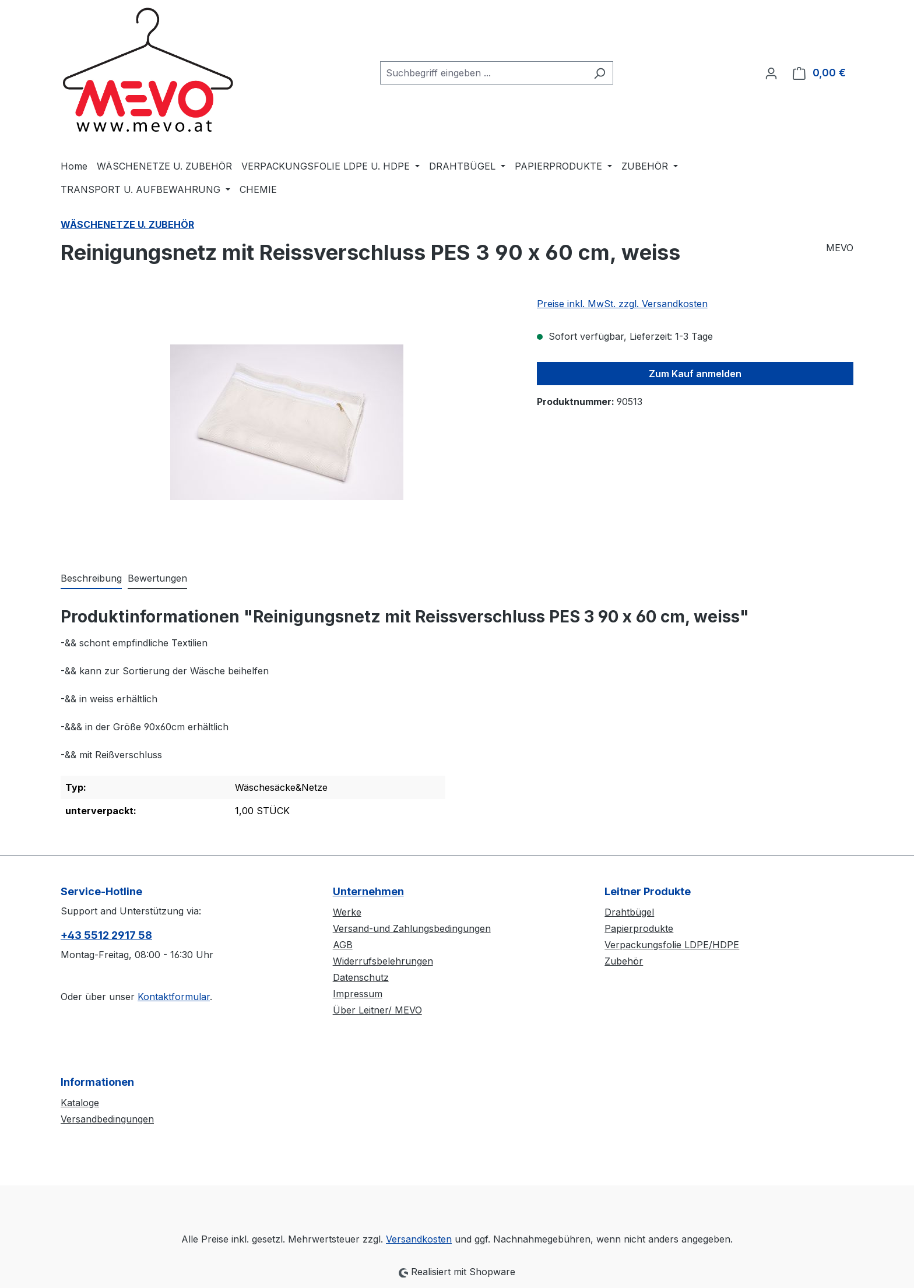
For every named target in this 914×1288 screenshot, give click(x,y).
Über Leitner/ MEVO (377, 1010)
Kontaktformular (174, 996)
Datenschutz (361, 977)
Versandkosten (419, 1239)
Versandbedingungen (107, 1119)
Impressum (357, 994)
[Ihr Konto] (771, 73)
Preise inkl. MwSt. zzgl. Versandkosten (622, 303)
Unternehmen (368, 891)
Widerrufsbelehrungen (383, 961)
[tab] (91, 578)
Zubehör (623, 961)
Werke (347, 912)
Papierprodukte (638, 928)
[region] (287, 422)
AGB (343, 945)
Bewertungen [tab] (157, 578)
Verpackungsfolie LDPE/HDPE (671, 945)
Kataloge (80, 1102)
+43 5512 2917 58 (106, 935)
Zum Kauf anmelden (695, 373)
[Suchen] (599, 73)
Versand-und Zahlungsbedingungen (412, 928)
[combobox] (483, 73)
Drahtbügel (629, 912)
